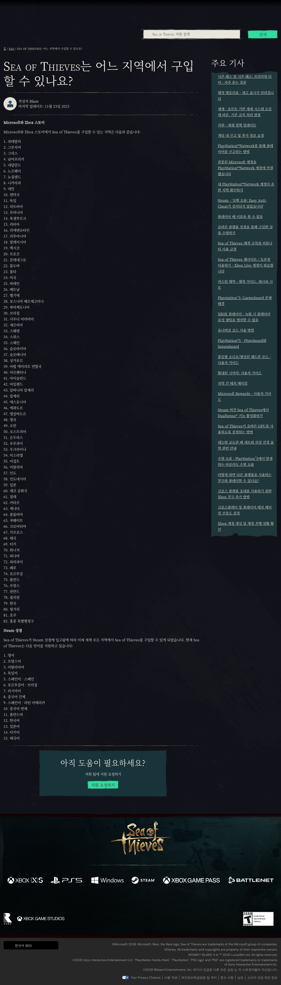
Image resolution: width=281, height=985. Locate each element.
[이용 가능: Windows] (107, 881)
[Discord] (158, 899)
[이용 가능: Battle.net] (250, 881)
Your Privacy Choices (145, 978)
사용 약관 (170, 978)
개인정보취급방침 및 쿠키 (199, 978)
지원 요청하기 (103, 785)
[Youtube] (139, 899)
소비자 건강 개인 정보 (262, 978)
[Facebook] (97, 898)
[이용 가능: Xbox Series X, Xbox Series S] (25, 881)
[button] (31, 945)
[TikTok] (171, 899)
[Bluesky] (183, 899)
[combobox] (191, 34)
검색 (263, 34)
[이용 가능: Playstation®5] (67, 881)
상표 (240, 978)
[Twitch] (120, 899)
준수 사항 (227, 978)
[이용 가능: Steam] (143, 881)
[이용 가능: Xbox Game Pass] (191, 881)
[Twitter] (108, 898)
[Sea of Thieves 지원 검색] (192, 34)
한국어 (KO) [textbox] (23, 945)
